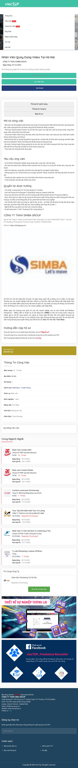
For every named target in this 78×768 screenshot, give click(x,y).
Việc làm (11, 21)
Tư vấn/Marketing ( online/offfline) (27, 551)
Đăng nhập (34, 10)
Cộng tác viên (13, 26)
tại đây (38, 338)
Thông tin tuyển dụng (39, 104)
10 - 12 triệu (22, 455)
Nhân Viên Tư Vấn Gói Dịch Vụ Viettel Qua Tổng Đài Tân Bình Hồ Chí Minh (42, 531)
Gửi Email (39, 88)
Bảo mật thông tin (10, 750)
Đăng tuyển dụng (11, 36)
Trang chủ (8, 16)
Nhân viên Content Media (22, 470)
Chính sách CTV (47, 746)
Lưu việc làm (39, 82)
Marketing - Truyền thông (21, 388)
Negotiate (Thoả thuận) (30, 516)
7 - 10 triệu (21, 496)
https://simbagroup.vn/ (18, 225)
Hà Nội (13, 376)
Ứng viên (8, 31)
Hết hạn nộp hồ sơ (39, 75)
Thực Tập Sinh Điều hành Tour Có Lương (28, 511)
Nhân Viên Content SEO (21, 450)
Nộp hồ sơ (39, 114)
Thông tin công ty (39, 109)
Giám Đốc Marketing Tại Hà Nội (24, 577)
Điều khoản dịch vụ (10, 746)
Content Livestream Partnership (25, 490)
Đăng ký (43, 10)
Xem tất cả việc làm (39, 589)
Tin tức (8, 42)
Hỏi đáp (44, 750)
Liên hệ (7, 47)
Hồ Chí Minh (16, 516)
